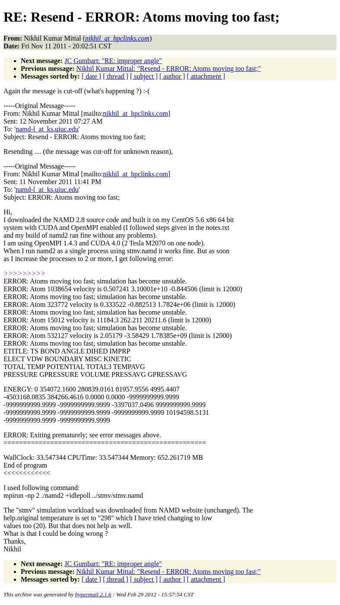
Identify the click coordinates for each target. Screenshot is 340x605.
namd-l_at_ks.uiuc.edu (47, 129)
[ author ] (172, 76)
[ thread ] (115, 76)
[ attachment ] (206, 76)
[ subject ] (144, 76)
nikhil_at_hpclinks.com (135, 113)
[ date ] (91, 76)
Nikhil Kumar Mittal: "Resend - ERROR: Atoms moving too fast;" (168, 68)
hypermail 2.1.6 (93, 594)
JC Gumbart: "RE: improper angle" (113, 60)
